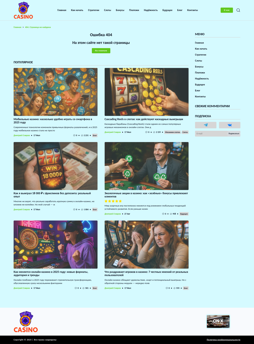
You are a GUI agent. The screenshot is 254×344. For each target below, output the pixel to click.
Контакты (192, 10)
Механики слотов (172, 132)
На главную (101, 50)
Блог (179, 10)
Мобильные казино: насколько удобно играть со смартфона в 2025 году (53, 120)
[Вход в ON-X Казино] (218, 322)
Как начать (77, 10)
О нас (227, 10)
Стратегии (93, 10)
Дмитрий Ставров (22, 135)
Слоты (107, 10)
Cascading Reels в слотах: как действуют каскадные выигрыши (144, 119)
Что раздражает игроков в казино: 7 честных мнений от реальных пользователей (146, 273)
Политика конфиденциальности (223, 340)
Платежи (134, 10)
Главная (62, 10)
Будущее (167, 10)
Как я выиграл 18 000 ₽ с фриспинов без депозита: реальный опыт (52, 194)
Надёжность (151, 10)
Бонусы (120, 10)
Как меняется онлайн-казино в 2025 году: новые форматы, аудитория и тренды (51, 273)
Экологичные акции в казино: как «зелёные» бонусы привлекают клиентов (146, 194)
